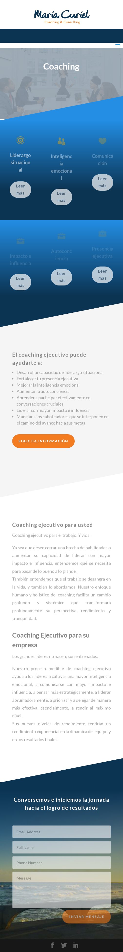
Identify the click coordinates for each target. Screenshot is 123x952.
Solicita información (43, 441)
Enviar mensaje (86, 919)
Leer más (20, 189)
